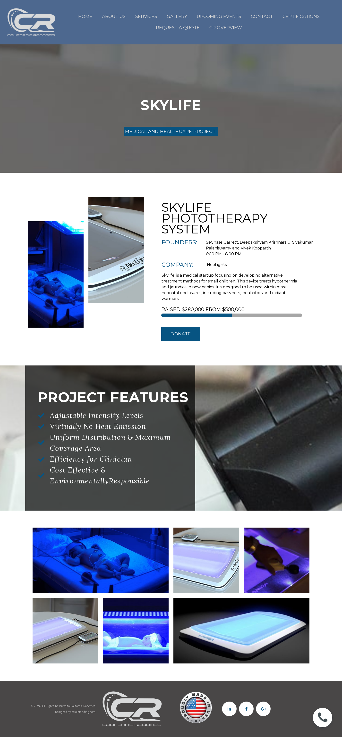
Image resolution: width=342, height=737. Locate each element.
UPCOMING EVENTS (219, 16)
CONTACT (262, 16)
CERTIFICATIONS (301, 16)
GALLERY (177, 16)
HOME (85, 16)
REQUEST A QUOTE (178, 27)
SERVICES (146, 16)
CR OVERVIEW (225, 27)
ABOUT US (114, 16)
